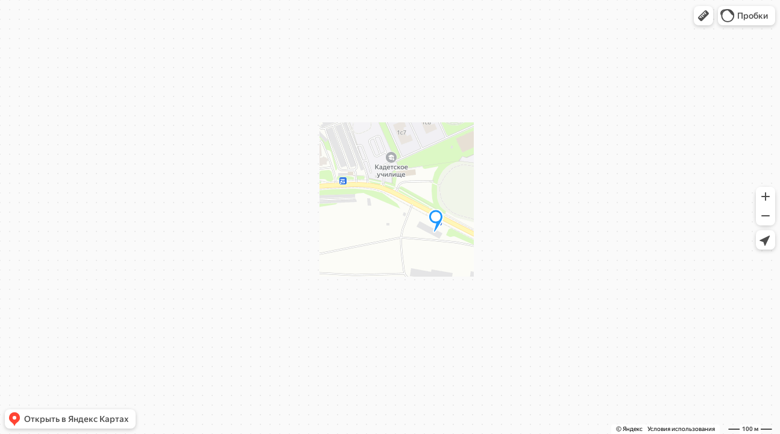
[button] (703, 15)
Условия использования (681, 429)
